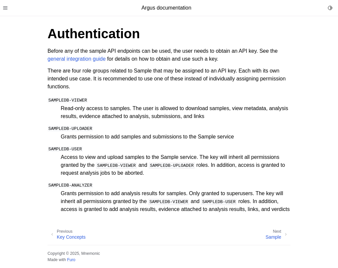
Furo (71, 259)
